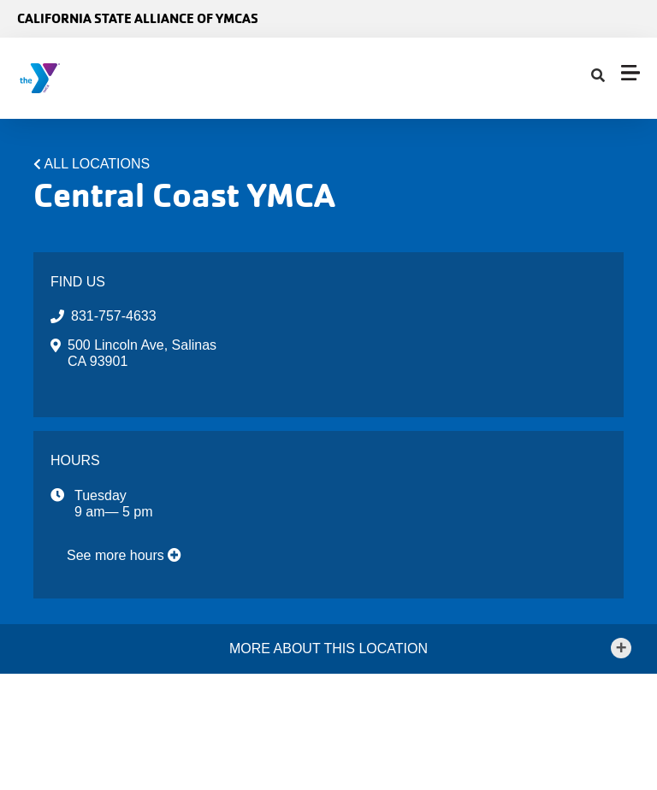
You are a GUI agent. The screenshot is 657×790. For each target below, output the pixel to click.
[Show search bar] (598, 76)
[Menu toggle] (630, 72)
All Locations (97, 163)
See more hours (124, 555)
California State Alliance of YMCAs (137, 18)
